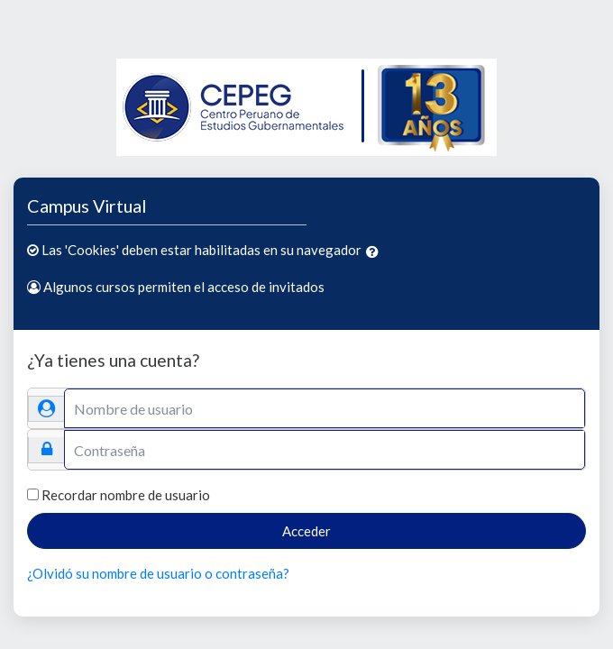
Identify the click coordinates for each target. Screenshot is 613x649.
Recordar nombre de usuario (125, 495)
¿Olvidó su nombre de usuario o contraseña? (158, 573)
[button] (376, 252)
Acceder (306, 531)
